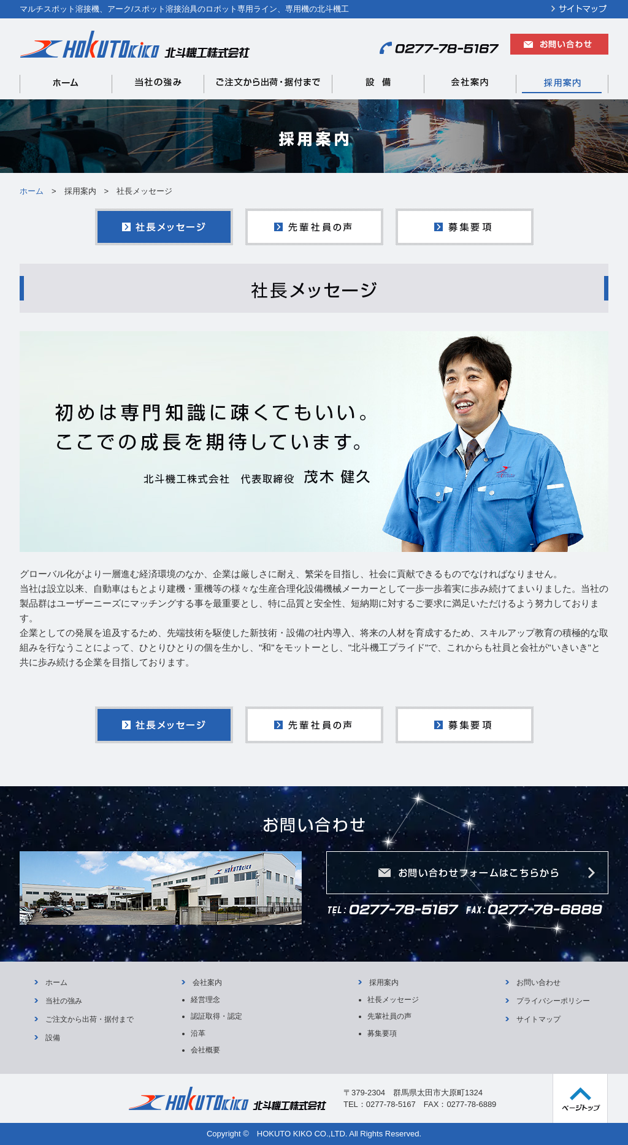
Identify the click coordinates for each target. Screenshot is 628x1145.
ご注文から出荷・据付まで (89, 1019)
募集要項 (382, 1033)
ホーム (32, 191)
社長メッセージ (393, 999)
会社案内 (207, 982)
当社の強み (63, 1001)
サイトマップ (538, 1019)
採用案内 (384, 982)
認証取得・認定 (216, 1016)
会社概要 (205, 1050)
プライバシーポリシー (553, 1001)
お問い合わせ (538, 982)
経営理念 (205, 999)
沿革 (198, 1033)
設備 (52, 1037)
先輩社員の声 (389, 1016)
